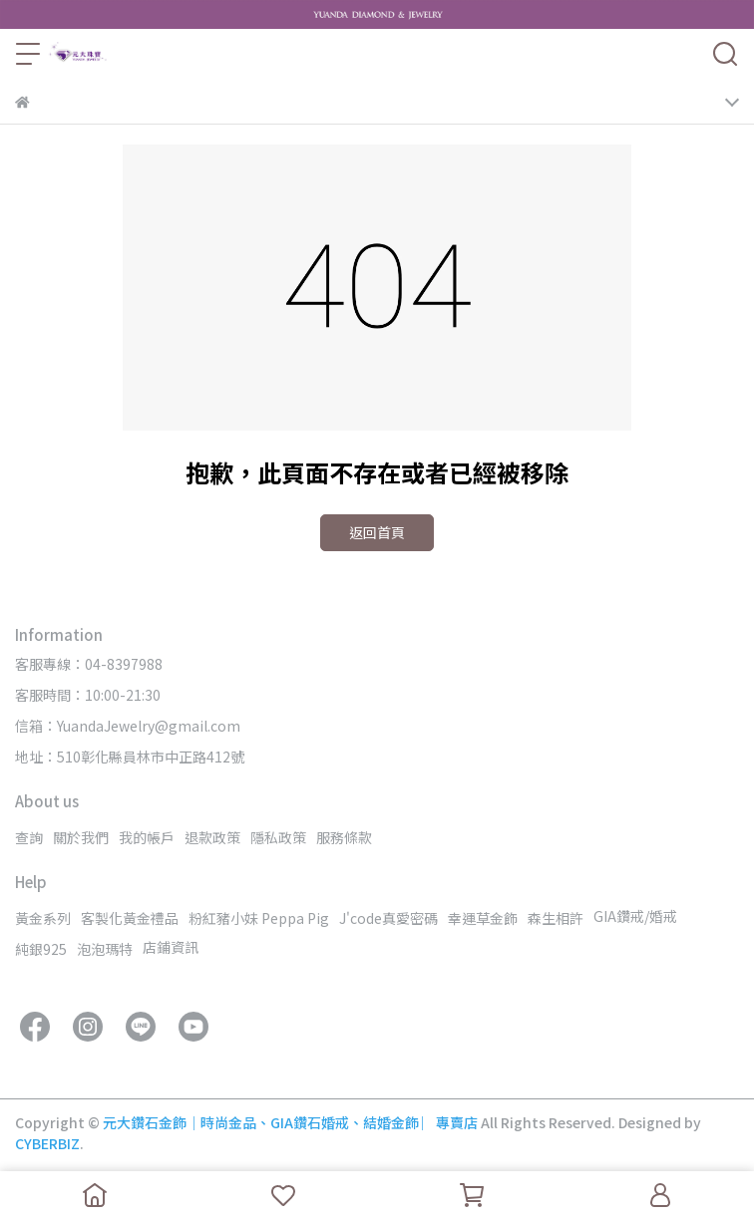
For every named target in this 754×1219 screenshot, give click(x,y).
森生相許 (555, 918)
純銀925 (41, 949)
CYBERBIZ (47, 1143)
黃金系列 (43, 918)
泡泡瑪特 (105, 949)
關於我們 (81, 837)
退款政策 (212, 837)
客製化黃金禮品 (130, 918)
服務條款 (344, 837)
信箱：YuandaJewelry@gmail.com (127, 726)
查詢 (29, 837)
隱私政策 (278, 837)
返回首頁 (377, 532)
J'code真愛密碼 (388, 918)
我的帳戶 (147, 837)
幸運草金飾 (483, 918)
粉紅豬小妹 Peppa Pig (258, 918)
